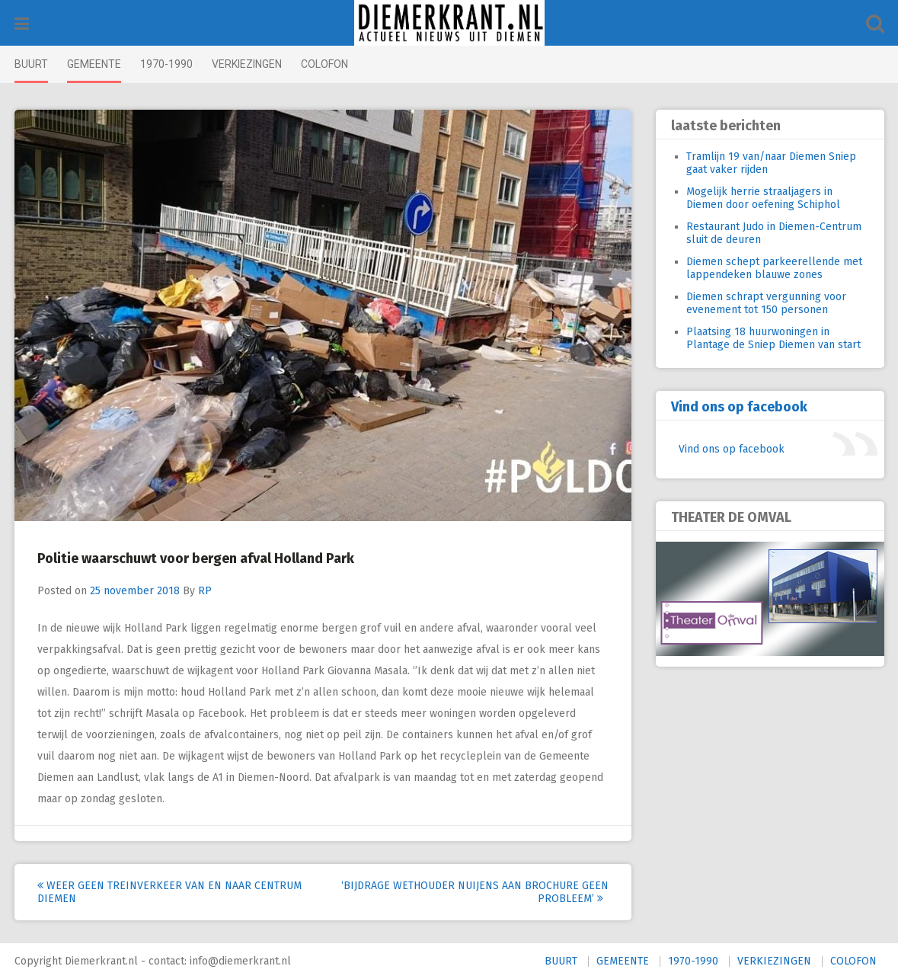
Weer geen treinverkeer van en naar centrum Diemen (169, 892)
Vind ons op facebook (739, 406)
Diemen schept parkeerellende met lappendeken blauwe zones (774, 268)
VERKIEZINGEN (247, 64)
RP (205, 590)
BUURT (31, 64)
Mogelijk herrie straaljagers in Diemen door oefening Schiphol (763, 198)
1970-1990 (166, 64)
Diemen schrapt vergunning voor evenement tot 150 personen (766, 303)
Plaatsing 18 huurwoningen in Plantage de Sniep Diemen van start (773, 338)
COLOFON (324, 64)
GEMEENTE (94, 64)
